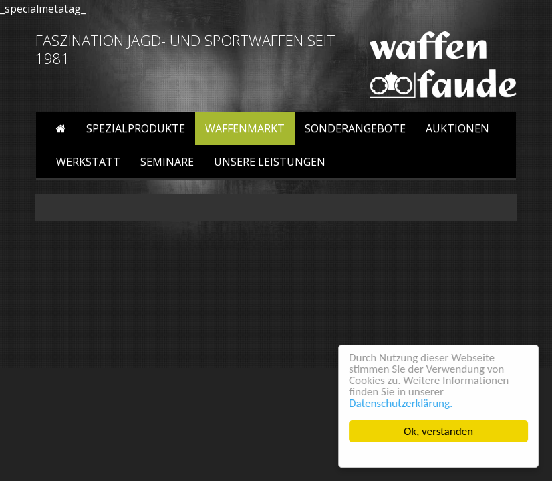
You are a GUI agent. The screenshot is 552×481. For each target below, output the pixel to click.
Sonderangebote (355, 128)
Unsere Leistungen (269, 161)
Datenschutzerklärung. (401, 403)
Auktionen (457, 128)
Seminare (167, 161)
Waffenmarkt (245, 128)
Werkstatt (88, 161)
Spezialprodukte (135, 128)
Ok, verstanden (439, 431)
